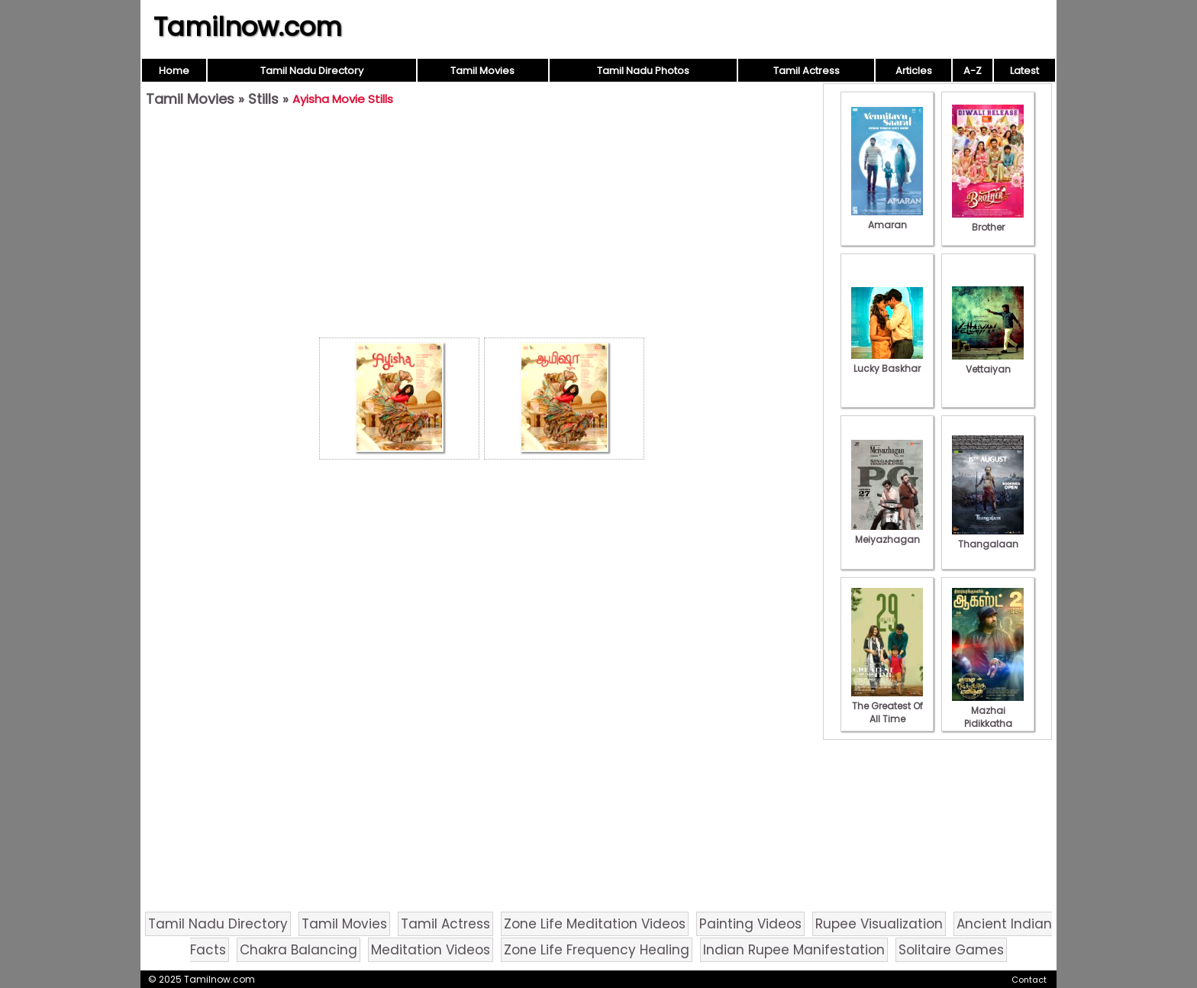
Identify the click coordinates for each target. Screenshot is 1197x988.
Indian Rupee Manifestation (794, 950)
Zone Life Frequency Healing (596, 950)
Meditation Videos (430, 950)
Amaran (887, 218)
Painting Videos (750, 924)
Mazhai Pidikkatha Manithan (988, 717)
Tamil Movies (482, 70)
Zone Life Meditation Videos (595, 924)
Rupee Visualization (879, 924)
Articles (913, 70)
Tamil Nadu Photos (643, 70)
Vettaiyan (988, 363)
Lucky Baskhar (887, 362)
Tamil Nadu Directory (311, 70)
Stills (263, 98)
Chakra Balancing (298, 950)
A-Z (972, 70)
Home (174, 70)
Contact (1029, 979)
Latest (1024, 70)
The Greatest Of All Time (887, 705)
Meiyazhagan (887, 533)
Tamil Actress (806, 70)
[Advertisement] (481, 226)
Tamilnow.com (247, 26)
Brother (988, 221)
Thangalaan (988, 538)
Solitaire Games (951, 950)
